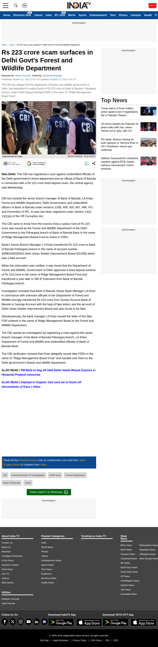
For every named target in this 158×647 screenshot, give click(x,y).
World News (47, 547)
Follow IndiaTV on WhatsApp (49, 492)
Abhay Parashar (23, 75)
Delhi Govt (55, 475)
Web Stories (8, 582)
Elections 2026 (22, 15)
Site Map (44, 640)
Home (6, 15)
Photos (123, 15)
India (49, 15)
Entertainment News (51, 560)
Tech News (46, 569)
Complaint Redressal (12, 556)
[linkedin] (36, 621)
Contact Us (7, 542)
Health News (47, 582)
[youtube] (28, 621)
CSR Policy (96, 640)
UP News (125, 576)
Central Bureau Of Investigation (28, 475)
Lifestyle (136, 15)
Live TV (5, 574)
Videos (38, 15)
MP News (125, 563)
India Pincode (8, 603)
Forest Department (75, 475)
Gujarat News (127, 585)
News (4, 45)
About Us (6, 547)
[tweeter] (13, 621)
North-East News (129, 567)
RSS (116, 640)
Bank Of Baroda (11, 482)
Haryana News (128, 554)
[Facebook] (5, 621)
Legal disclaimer (61, 640)
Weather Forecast (10, 599)
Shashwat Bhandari (53, 75)
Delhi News (126, 549)
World (71, 15)
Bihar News (126, 545)
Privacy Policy (79, 640)
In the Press (7, 560)
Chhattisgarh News (130, 580)
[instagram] (20, 621)
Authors (5, 578)
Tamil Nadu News (129, 572)
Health (148, 15)
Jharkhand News (129, 558)
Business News (48, 578)
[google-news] (44, 621)
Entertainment (98, 15)
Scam (28, 482)
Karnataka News (129, 594)
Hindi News (7, 569)
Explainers (46, 574)
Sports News (47, 565)
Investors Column (10, 565)
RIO (108, 640)
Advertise (6, 551)
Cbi (5, 475)
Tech (113, 15)
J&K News (126, 589)
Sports (83, 15)
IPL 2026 (60, 15)
